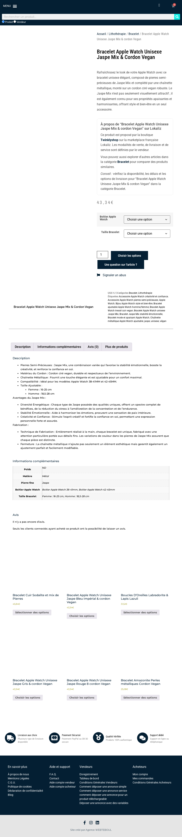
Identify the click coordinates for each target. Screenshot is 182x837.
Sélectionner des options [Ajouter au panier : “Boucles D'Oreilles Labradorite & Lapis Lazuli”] (140, 612)
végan (163, 321)
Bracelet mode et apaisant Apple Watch (128, 317)
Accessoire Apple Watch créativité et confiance (143, 296)
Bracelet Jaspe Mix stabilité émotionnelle (141, 314)
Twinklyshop (109, 140)
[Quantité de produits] (102, 254)
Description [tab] (23, 347)
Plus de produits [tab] (116, 347)
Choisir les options (129, 255)
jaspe (147, 321)
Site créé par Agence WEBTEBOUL (91, 829)
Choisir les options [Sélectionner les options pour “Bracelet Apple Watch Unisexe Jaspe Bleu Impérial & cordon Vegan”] (81, 615)
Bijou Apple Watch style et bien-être (134, 303)
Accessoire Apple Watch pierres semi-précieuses (133, 300)
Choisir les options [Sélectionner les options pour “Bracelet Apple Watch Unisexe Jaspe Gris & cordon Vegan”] (27, 697)
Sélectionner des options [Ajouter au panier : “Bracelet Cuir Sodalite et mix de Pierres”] (32, 612)
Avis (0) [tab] (93, 347)
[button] (10, 6)
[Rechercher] (177, 17)
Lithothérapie (117, 34)
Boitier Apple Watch (108, 218)
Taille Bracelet (110, 232)
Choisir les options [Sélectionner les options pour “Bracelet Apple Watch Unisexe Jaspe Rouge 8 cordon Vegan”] (81, 697)
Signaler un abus (111, 275)
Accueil (101, 34)
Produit (7, 21)
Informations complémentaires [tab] (59, 347)
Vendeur (19, 21)
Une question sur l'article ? (120, 264)
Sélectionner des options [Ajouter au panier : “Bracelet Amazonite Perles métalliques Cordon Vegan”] (140, 697)
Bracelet (133, 34)
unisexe (155, 321)
